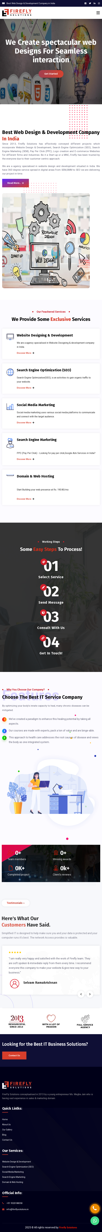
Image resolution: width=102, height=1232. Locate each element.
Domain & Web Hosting (35, 476)
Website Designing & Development (45, 335)
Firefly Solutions (68, 1227)
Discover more (24, 353)
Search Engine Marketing (37, 440)
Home (5, 1119)
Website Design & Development (16, 1161)
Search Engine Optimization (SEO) (44, 370)
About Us (6, 1124)
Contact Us (14, 1055)
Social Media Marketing (36, 405)
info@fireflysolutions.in (18, 1209)
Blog (4, 1135)
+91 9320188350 (14, 1203)
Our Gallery (7, 1129)
